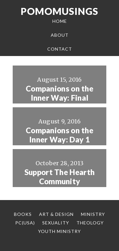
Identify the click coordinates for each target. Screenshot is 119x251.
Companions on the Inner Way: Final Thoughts (59, 97)
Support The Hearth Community (59, 177)
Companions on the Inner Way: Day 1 (59, 135)
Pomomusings (59, 11)
